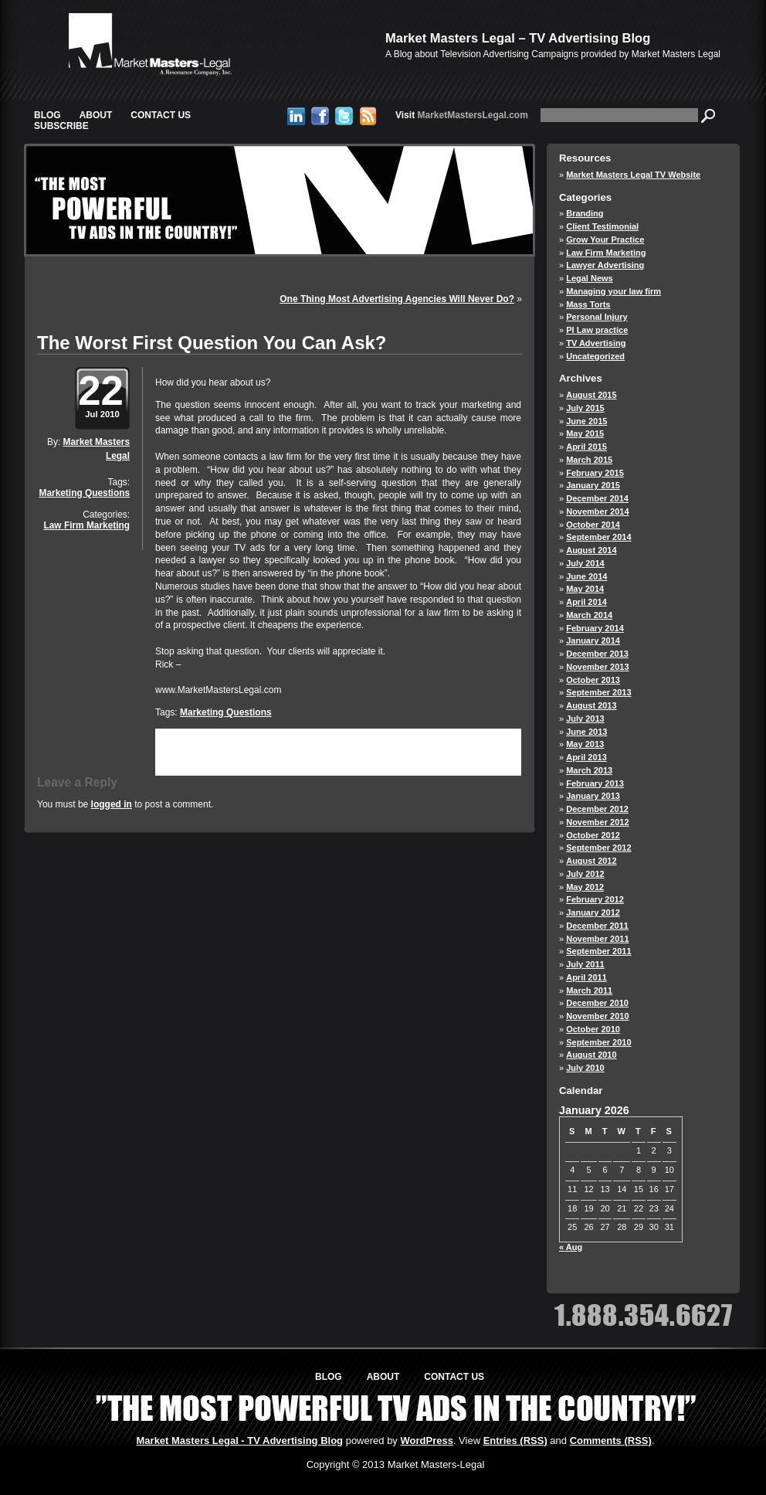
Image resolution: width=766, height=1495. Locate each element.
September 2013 (598, 692)
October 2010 (593, 1029)
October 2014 (593, 524)
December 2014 (597, 498)
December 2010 (597, 1002)
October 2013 (593, 680)
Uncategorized (595, 356)
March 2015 (589, 459)
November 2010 (597, 1016)
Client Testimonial (602, 226)
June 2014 (586, 576)
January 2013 (593, 795)
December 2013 (597, 653)
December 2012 (597, 809)
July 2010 (585, 1067)
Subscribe (61, 126)
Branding (584, 213)
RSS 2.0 (370, 750)
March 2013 (589, 770)
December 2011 (597, 925)
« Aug (570, 1247)
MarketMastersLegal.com (461, 115)
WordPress (426, 1440)
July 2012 (585, 873)
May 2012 (585, 887)
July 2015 (585, 408)
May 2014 (585, 588)
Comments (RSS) (611, 1440)
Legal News (589, 278)
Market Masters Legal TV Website (633, 174)
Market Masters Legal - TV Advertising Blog (240, 1440)
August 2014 (591, 550)
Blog (47, 115)
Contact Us (160, 115)
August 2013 (591, 705)
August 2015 (591, 394)
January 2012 (593, 912)
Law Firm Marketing (86, 525)
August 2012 (591, 860)
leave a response (470, 750)
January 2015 (593, 485)
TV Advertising (595, 343)
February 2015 (595, 472)
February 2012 (595, 899)
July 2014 (585, 563)
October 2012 (593, 835)
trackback (180, 760)
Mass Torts (588, 304)
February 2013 (595, 783)
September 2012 (598, 847)
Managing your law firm (613, 291)
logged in (111, 804)
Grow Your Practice (605, 239)
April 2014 (586, 601)
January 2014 (593, 640)
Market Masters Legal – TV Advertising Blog (517, 38)
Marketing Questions (84, 493)
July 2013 (585, 718)
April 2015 (586, 446)
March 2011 (589, 990)
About (96, 115)
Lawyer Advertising (605, 265)
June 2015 (586, 421)
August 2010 (591, 1054)
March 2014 (589, 615)
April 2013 (586, 757)
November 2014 (597, 511)
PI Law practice (597, 330)
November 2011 (597, 938)
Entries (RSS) (515, 1440)
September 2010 (598, 1042)
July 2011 (585, 964)
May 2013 (585, 744)
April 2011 (586, 977)
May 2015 (585, 433)
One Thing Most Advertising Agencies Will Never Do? (397, 299)
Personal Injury (596, 316)
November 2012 (597, 822)
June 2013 (586, 731)
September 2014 (598, 537)
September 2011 (598, 951)
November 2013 (597, 666)
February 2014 (595, 628)
